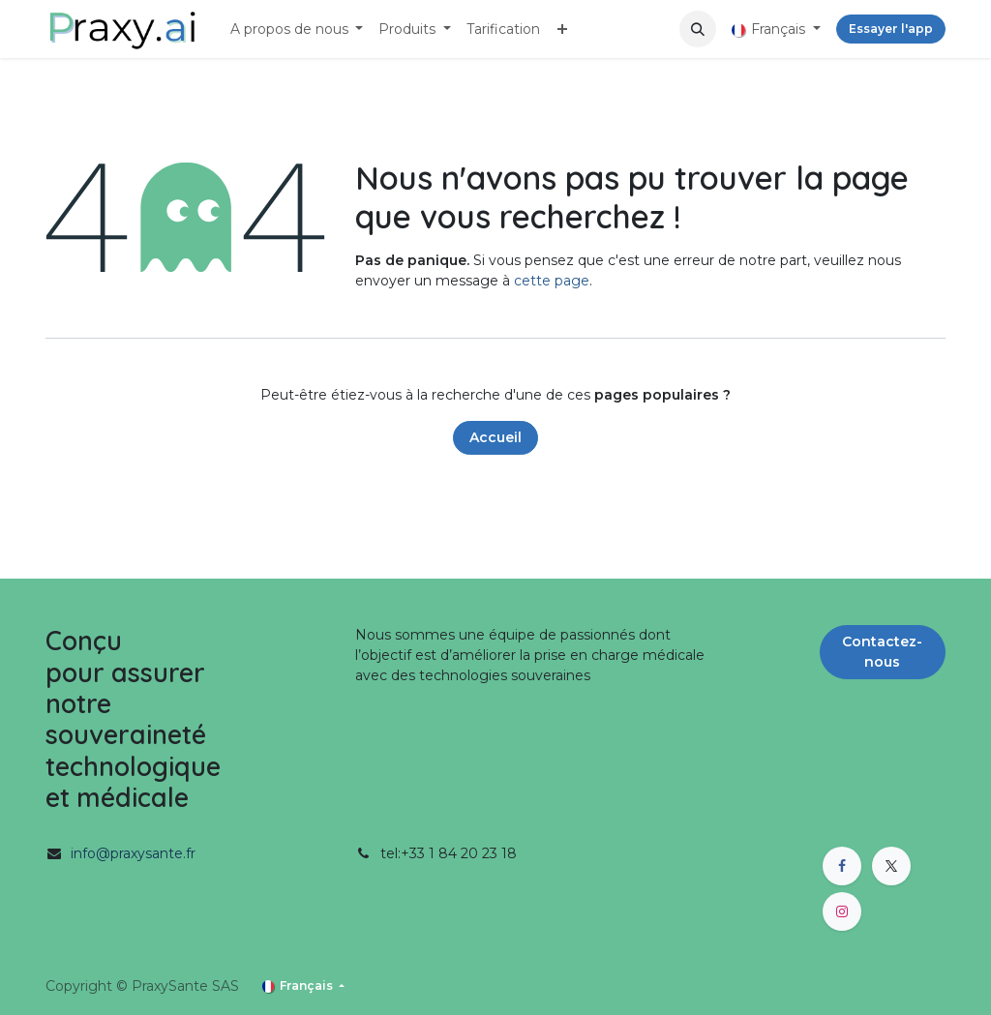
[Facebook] (842, 866)
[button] (697, 29)
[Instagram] (842, 911)
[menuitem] (297, 29)
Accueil (495, 437)
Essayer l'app (891, 28)
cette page (551, 280)
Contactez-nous (882, 652)
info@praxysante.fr (133, 853)
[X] (891, 866)
